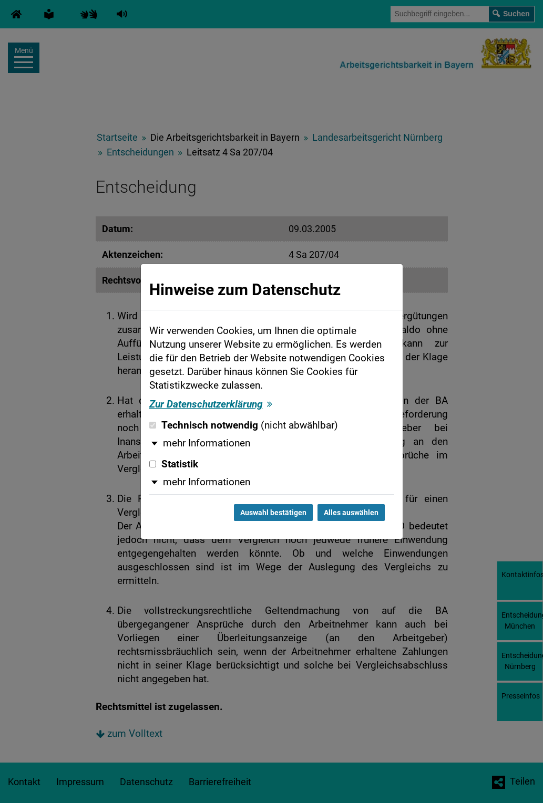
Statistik (173, 464)
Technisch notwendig (243, 425)
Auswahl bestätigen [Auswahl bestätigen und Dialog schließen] (273, 512)
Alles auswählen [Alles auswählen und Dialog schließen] (351, 512)
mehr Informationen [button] (206, 443)
